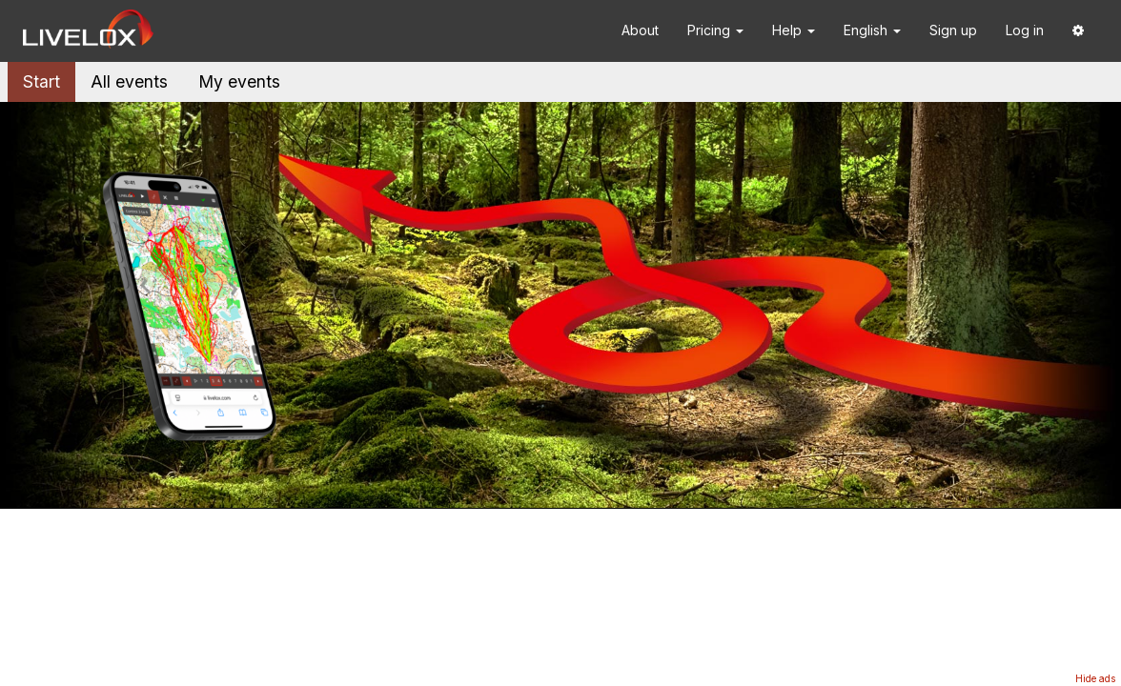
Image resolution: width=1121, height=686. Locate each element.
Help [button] (793, 30)
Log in (1025, 30)
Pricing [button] (715, 30)
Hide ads (1095, 678)
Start (41, 81)
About (640, 30)
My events (239, 81)
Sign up (953, 30)
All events (129, 81)
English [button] (872, 30)
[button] (1078, 31)
